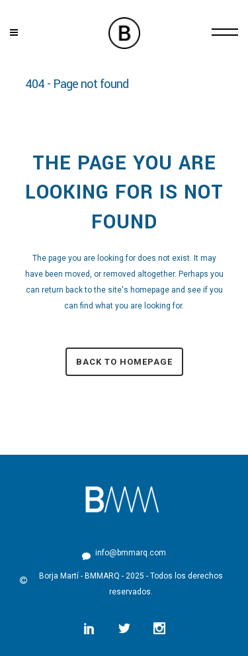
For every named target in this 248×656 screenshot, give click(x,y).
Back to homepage (124, 362)
